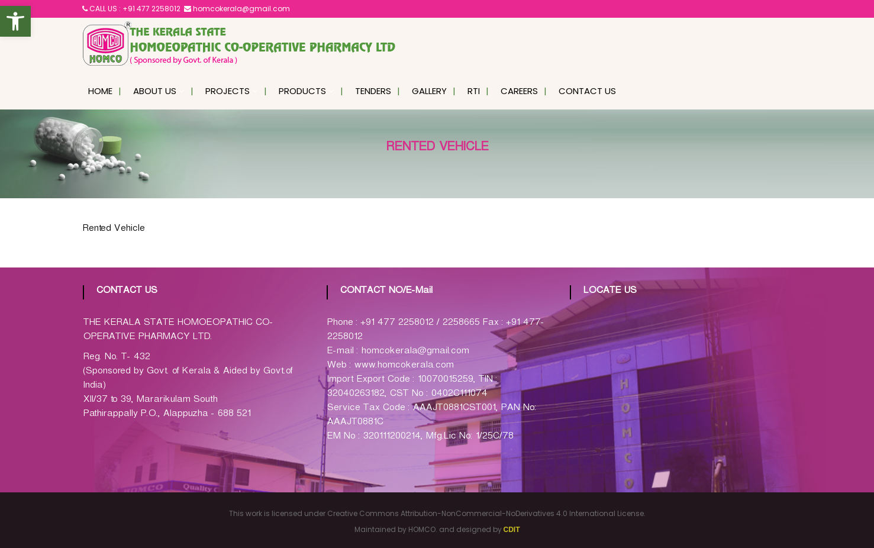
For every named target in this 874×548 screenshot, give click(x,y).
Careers (519, 91)
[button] (15, 21)
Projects (227, 91)
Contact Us (587, 91)
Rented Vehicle (113, 230)
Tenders (373, 91)
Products (302, 91)
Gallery (429, 91)
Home (100, 91)
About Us (154, 91)
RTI (473, 91)
